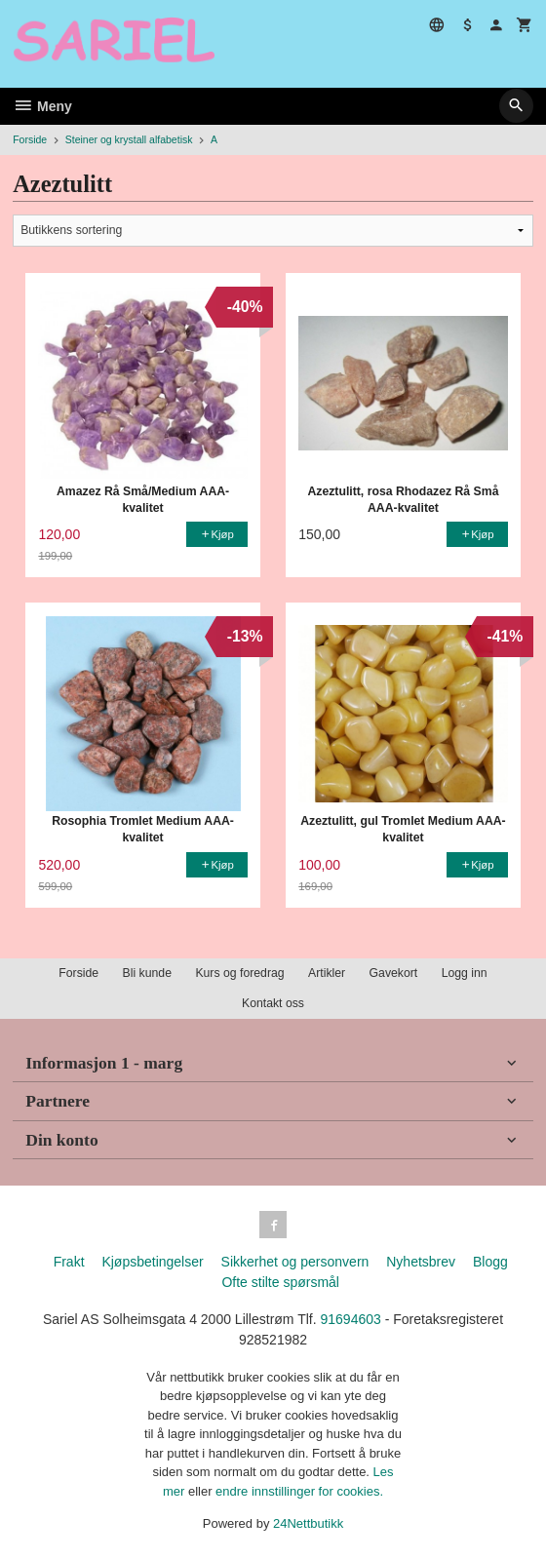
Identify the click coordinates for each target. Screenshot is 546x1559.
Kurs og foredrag (239, 973)
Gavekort (394, 973)
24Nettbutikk (308, 1523)
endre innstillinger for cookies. (299, 1491)
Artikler (326, 973)
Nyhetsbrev (420, 1261)
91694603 (350, 1319)
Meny (42, 106)
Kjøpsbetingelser (152, 1261)
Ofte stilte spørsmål (280, 1282)
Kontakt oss (273, 1003)
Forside (30, 139)
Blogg (490, 1261)
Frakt (69, 1261)
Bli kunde (147, 973)
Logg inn (465, 973)
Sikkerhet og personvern (295, 1261)
